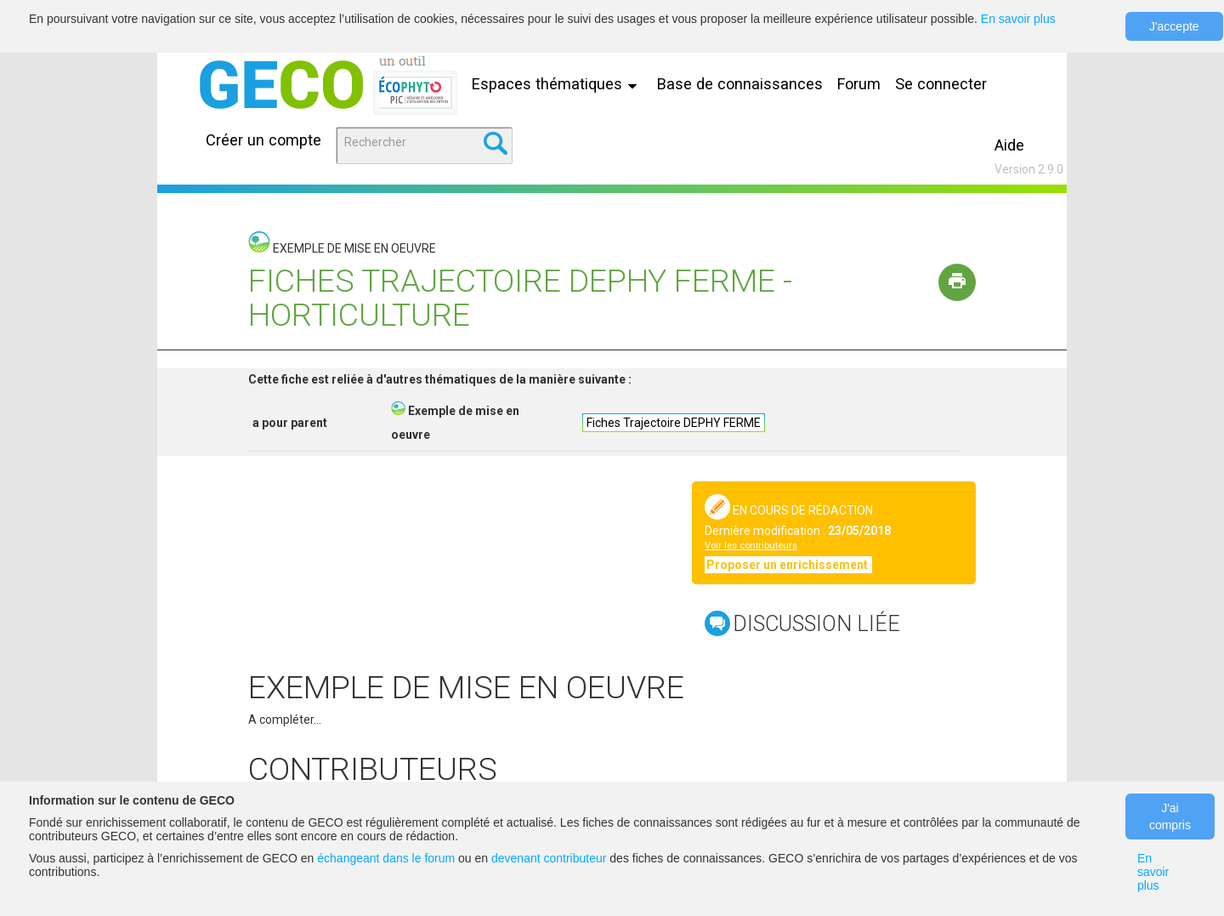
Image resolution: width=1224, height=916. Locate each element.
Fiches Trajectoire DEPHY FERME (673, 423)
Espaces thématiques (558, 84)
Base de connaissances (740, 84)
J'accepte (1174, 26)
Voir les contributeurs (751, 545)
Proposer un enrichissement (788, 565)
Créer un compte (263, 140)
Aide (1009, 145)
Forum (859, 84)
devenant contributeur (548, 858)
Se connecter (941, 84)
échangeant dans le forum (386, 858)
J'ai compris (1170, 816)
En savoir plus (1018, 19)
